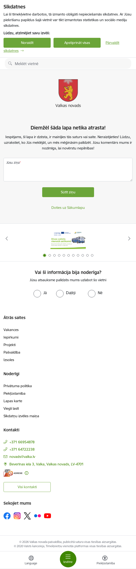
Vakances (11, 329)
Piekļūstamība (14, 393)
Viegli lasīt (11, 408)
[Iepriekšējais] (7, 238)
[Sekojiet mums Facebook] (7, 515)
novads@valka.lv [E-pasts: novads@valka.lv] (22, 456)
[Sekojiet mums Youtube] (47, 515)
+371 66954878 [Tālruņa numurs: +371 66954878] (22, 442)
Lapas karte (13, 401)
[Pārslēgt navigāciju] (68, 559)
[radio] (40, 293)
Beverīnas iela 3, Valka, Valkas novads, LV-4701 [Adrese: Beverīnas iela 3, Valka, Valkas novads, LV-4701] (46, 464)
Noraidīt (27, 42)
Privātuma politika (18, 386)
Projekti (10, 345)
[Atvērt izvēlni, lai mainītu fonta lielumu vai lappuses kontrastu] (105, 560)
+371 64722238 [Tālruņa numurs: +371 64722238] (22, 449)
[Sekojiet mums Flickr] (37, 515)
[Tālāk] (129, 238)
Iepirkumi (11, 337)
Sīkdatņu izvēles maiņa (21, 416)
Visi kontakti (27, 487)
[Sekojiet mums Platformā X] (27, 515)
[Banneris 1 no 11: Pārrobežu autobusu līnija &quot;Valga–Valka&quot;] (68, 238)
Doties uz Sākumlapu (68, 207)
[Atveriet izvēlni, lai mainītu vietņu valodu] (31, 560)
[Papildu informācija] (26, 473)
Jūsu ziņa (13, 162)
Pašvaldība (12, 352)
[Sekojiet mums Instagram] (17, 515)
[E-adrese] (13, 473)
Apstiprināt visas (77, 42)
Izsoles (9, 360)
